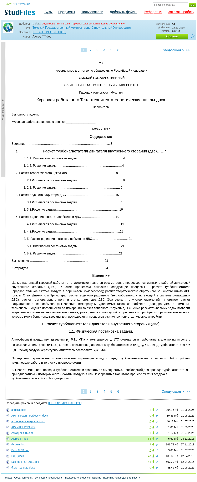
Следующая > (173, 50)
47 (149, 456)
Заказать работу (181, 12)
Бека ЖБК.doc (20, 450)
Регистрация (22, 4)
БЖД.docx (17, 456)
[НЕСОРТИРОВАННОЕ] (49, 32)
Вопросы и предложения (49, 477)
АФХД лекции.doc (22, 432)
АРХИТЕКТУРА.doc (23, 427)
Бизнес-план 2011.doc (25, 461)
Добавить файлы (123, 12)
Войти (8, 4)
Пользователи (92, 12)
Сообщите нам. (117, 24)
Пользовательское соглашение (83, 477)
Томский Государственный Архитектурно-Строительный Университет (82, 27)
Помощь (7, 477)
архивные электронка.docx (28, 421)
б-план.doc (18, 444)
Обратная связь (23, 477)
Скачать (172, 36)
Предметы (66, 12)
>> (188, 50)
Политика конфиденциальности (121, 477)
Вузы (48, 12)
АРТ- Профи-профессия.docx (29, 415)
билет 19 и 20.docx (23, 467)
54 (149, 438)
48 (149, 461)
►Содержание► (3, 109)
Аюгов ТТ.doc (19, 438)
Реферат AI (153, 12)
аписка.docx (18, 409)
